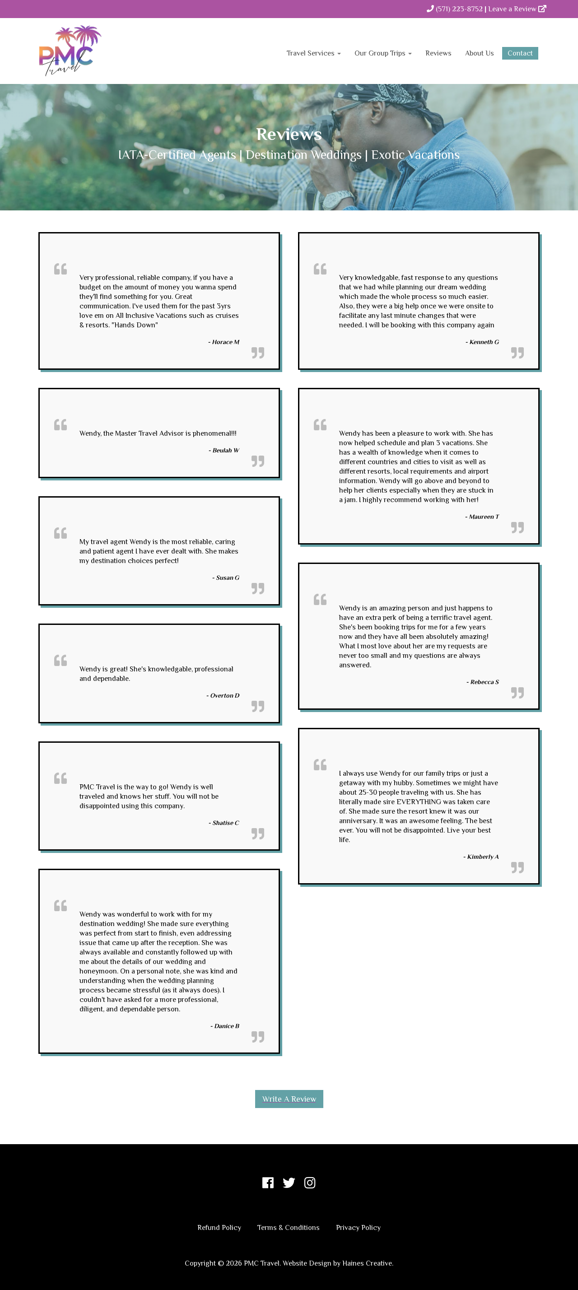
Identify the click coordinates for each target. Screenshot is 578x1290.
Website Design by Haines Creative (337, 1263)
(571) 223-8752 (455, 9)
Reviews (438, 53)
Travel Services (314, 53)
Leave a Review (517, 9)
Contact (520, 53)
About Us (479, 53)
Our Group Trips (383, 53)
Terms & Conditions (288, 1228)
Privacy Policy (358, 1228)
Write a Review (289, 1099)
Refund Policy (219, 1228)
